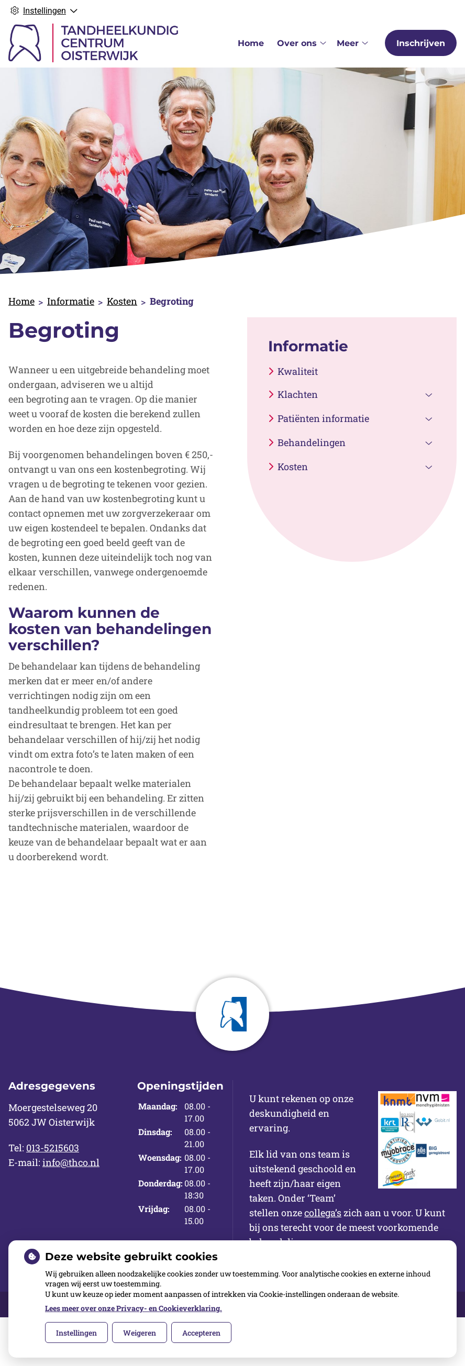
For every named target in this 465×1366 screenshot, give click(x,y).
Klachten (298, 394)
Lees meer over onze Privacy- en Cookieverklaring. (133, 1308)
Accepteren (201, 1333)
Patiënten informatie (323, 418)
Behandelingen (312, 442)
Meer (348, 43)
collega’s (322, 1212)
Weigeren (139, 1333)
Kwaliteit (298, 371)
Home (251, 43)
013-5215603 (52, 1147)
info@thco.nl (70, 1162)
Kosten (122, 301)
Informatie (70, 301)
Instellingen (76, 1333)
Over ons (297, 43)
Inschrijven (420, 43)
